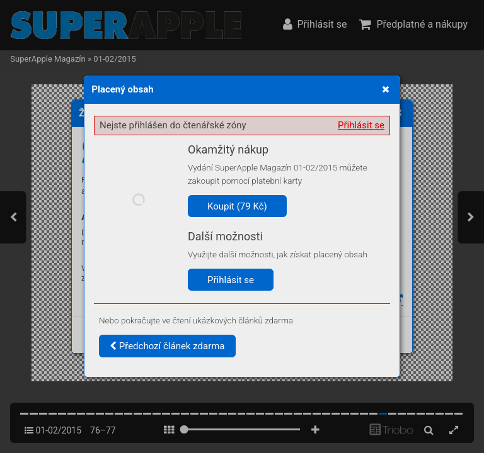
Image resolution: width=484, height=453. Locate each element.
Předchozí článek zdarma (167, 346)
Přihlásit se (361, 125)
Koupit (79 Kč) (237, 206)
